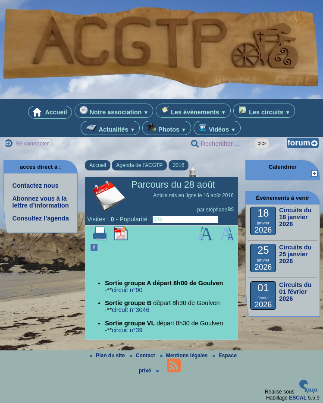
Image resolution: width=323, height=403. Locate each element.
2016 (179, 165)
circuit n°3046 (130, 309)
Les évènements (193, 111)
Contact (143, 356)
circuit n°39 (127, 330)
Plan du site (108, 356)
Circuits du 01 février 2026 (295, 291)
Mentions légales (184, 356)
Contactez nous (36, 185)
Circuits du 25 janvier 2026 (295, 254)
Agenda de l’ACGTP (139, 165)
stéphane (216, 210)
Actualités (110, 128)
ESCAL (298, 398)
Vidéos (217, 128)
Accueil (50, 112)
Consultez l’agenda (41, 218)
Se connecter (32, 143)
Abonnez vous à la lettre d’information (41, 202)
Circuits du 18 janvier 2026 (295, 217)
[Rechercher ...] (220, 143)
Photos (166, 128)
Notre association (114, 111)
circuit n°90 (127, 290)
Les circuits (264, 111)
